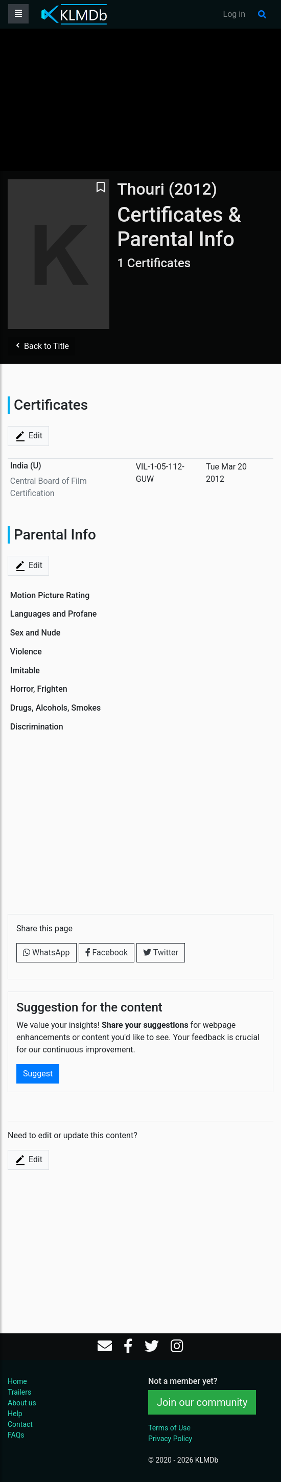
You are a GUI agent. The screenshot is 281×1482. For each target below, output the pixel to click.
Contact (20, 1424)
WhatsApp (46, 952)
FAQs (16, 1435)
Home (17, 1381)
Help (15, 1413)
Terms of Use (169, 1428)
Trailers (19, 1392)
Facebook (106, 952)
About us (22, 1403)
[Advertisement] (140, 99)
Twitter (160, 952)
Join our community (202, 1402)
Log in (234, 14)
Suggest (38, 1073)
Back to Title (41, 346)
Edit (28, 436)
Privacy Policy (170, 1438)
